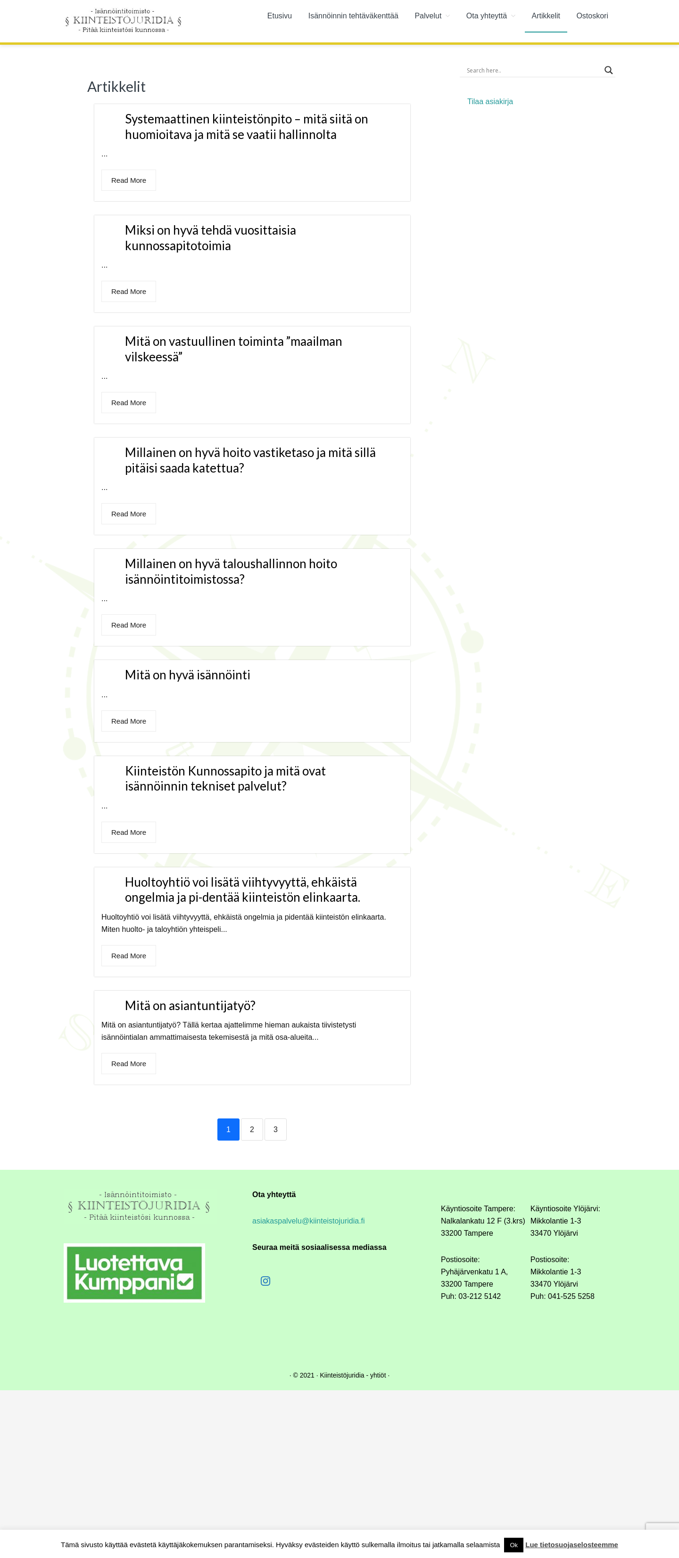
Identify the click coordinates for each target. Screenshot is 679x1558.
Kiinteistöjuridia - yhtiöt (353, 1375)
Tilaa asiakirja (490, 102)
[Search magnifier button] (608, 70)
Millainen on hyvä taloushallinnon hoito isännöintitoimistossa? (231, 571)
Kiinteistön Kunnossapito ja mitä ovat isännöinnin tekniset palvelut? (225, 778)
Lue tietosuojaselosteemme (571, 1545)
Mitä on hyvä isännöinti (187, 674)
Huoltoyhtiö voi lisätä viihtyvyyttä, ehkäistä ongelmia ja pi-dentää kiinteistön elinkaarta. (242, 889)
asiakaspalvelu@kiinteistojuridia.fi (308, 1221)
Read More (128, 180)
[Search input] (533, 70)
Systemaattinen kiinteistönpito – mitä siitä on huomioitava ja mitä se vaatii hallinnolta (246, 126)
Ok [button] (514, 1545)
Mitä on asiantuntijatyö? (190, 1005)
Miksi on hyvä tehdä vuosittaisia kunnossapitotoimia (210, 237)
